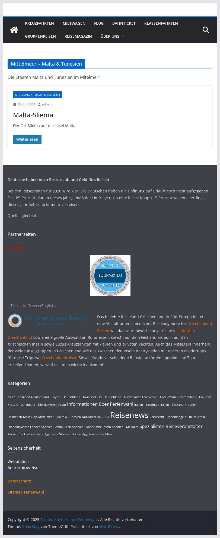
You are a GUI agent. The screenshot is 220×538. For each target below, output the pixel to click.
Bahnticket (124, 23)
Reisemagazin (78, 36)
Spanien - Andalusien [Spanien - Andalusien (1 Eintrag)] (56, 427)
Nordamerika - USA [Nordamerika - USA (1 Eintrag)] (95, 417)
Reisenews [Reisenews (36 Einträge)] (129, 415)
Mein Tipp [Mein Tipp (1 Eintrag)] (30, 417)
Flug (99, 23)
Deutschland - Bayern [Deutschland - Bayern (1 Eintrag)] (46, 397)
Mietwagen (74, 23)
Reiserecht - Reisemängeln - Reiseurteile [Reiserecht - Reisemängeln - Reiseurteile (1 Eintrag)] (177, 417)
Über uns (110, 36)
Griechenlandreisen (60, 357)
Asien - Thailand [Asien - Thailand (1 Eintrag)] (19, 397)
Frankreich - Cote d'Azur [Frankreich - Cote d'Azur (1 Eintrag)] (159, 397)
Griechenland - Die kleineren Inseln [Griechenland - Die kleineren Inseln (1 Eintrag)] (41, 405)
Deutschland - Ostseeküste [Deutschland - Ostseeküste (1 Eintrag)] (122, 397)
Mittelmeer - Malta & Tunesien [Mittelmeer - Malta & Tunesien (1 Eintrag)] (59, 417)
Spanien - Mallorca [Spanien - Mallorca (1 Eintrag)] (125, 427)
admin (47, 104)
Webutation (18, 461)
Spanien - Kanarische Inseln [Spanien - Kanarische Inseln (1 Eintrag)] (91, 427)
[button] (122, 36)
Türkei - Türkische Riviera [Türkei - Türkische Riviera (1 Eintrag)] (25, 434)
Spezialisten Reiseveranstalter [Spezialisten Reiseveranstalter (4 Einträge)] (171, 426)
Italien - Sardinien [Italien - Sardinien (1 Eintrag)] (146, 405)
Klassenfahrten (161, 23)
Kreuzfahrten (39, 23)
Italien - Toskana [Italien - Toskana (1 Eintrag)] (171, 405)
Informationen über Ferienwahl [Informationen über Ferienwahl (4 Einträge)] (100, 404)
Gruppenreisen (40, 36)
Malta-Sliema (33, 114)
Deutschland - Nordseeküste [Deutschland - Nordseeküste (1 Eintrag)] (83, 397)
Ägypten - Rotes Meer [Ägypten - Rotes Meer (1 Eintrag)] (97, 434)
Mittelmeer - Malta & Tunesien (37, 94)
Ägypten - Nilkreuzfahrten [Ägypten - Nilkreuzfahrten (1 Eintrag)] (62, 434)
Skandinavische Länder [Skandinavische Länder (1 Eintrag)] (24, 427)
